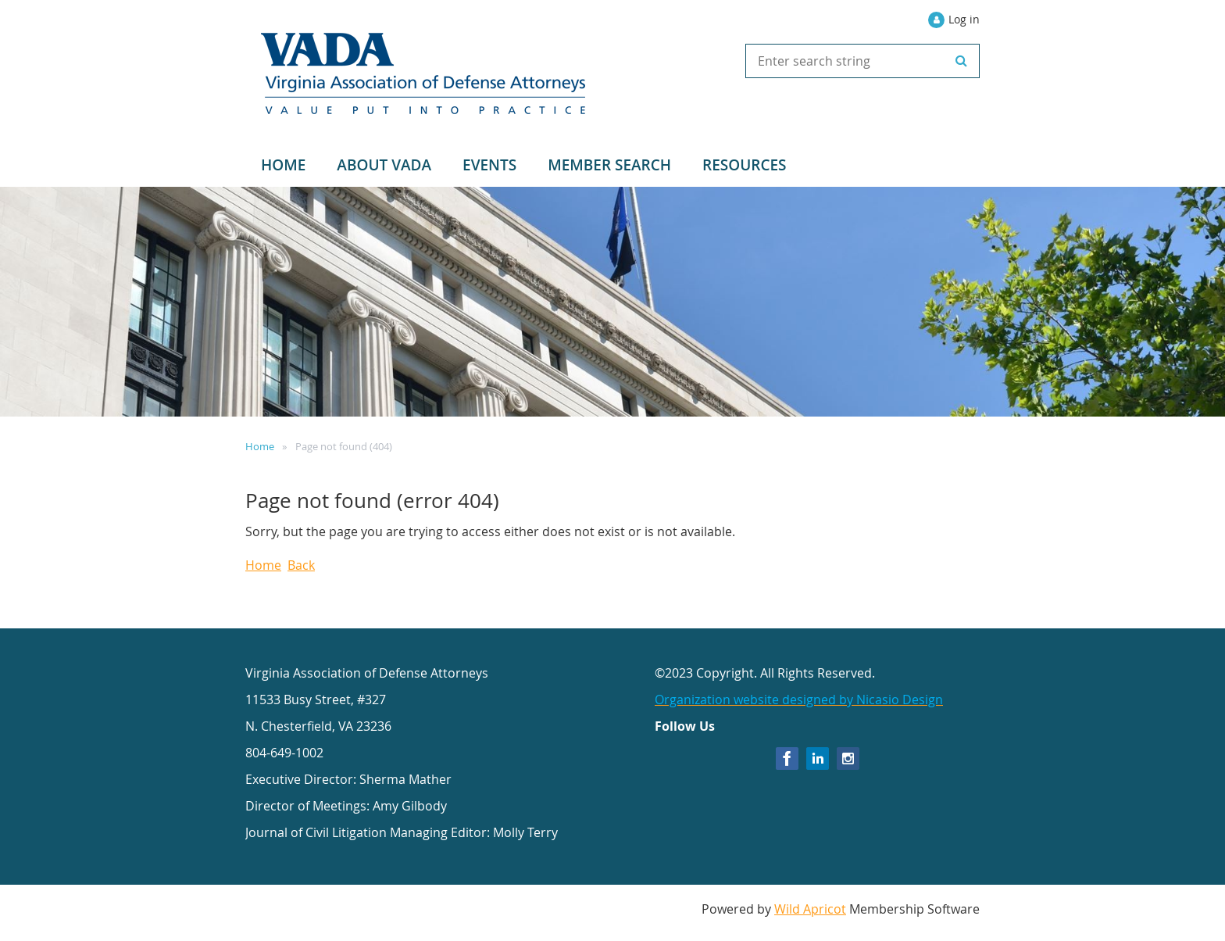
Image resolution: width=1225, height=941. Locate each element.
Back (301, 565)
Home (259, 446)
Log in (964, 19)
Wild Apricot (810, 909)
